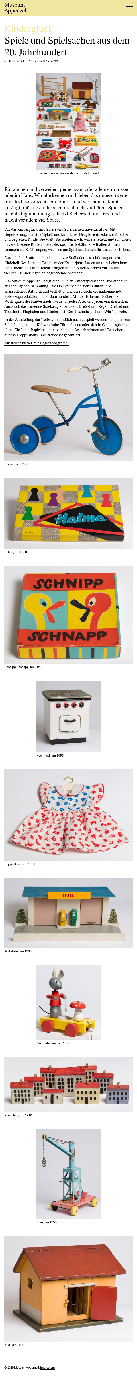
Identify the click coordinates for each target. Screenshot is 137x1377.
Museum (16, 8)
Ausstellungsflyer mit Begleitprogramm (36, 343)
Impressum (47, 1367)
